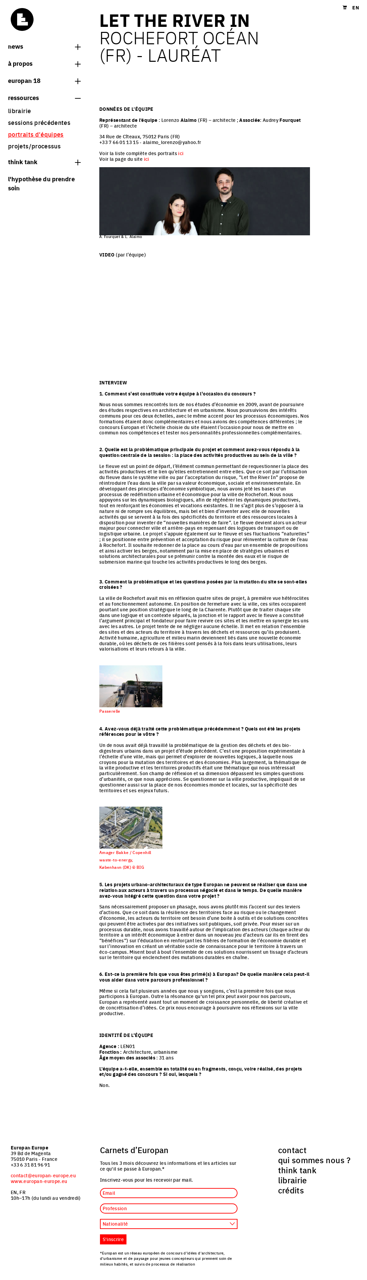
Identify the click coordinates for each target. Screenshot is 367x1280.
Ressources (44, 97)
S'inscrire (113, 1239)
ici (181, 153)
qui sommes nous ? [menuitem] (314, 1160)
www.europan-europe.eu (39, 1181)
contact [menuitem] (292, 1149)
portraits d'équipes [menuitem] (36, 134)
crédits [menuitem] (291, 1190)
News (44, 46)
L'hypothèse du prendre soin (41, 183)
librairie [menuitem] (19, 110)
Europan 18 (44, 80)
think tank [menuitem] (297, 1170)
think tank (44, 161)
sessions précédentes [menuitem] (39, 122)
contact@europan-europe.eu (43, 1175)
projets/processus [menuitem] (34, 146)
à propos (44, 63)
